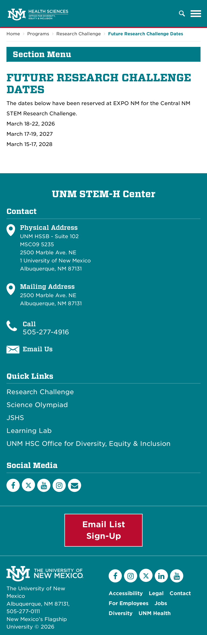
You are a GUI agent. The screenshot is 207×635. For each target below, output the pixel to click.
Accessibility (126, 593)
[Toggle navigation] (196, 13)
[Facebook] (13, 485)
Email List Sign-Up (103, 530)
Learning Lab (29, 431)
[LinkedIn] (161, 575)
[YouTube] (43, 485)
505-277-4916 (46, 332)
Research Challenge (78, 33)
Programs (38, 33)
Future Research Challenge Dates (145, 33)
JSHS (15, 418)
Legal (156, 593)
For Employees (129, 603)
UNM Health (155, 613)
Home (13, 33)
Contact (180, 593)
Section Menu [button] (42, 54)
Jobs (160, 603)
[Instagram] (59, 485)
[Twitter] (28, 484)
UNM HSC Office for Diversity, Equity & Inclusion (88, 443)
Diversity (121, 613)
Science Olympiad (37, 405)
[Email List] (74, 485)
